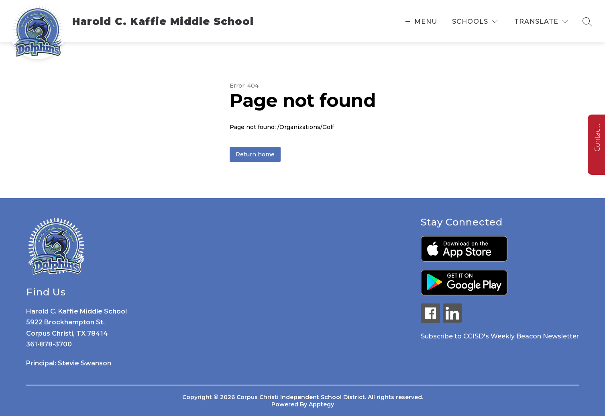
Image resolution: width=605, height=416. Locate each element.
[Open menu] (420, 21)
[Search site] (587, 22)
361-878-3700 (49, 344)
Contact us (597, 137)
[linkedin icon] (452, 320)
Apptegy (321, 404)
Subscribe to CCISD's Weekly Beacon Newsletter (500, 336)
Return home (255, 154)
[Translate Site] (541, 21)
